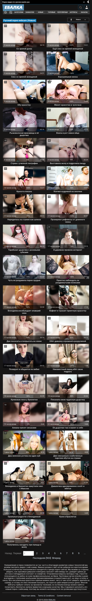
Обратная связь (28, 596)
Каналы (84, 12)
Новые (40, 12)
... (85, 553)
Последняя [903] (42, 558)
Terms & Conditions (46, 596)
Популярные (62, 12)
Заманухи (30, 12)
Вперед (56, 558)
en (84, 2)
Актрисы (73, 12)
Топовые (51, 12)
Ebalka (51, 600)
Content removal (64, 596)
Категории (18, 12)
